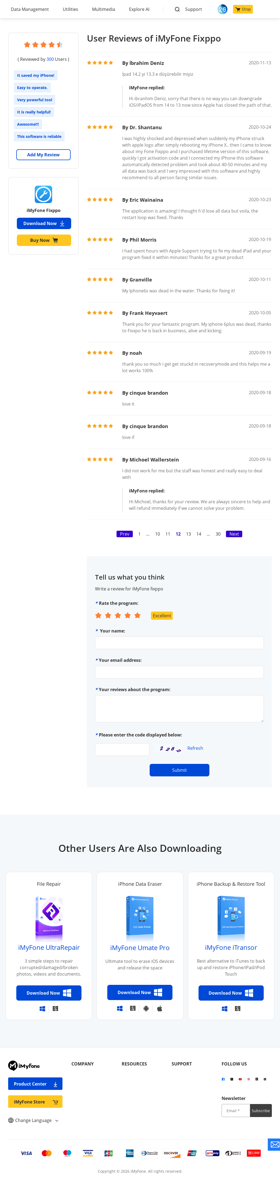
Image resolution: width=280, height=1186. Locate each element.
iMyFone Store (36, 1102)
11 (167, 534)
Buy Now (44, 240)
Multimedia (103, 9)
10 (157, 534)
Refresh (195, 748)
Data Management (30, 9)
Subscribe (261, 1110)
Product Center (36, 1084)
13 (188, 534)
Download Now (44, 223)
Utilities (70, 9)
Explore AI (139, 9)
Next (234, 534)
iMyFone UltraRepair (49, 947)
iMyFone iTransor (231, 947)
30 (218, 534)
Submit (179, 770)
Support (193, 9)
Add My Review (43, 155)
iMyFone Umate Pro (140, 947)
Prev (124, 534)
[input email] (236, 1110)
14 (198, 534)
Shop (243, 9)
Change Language (33, 1120)
